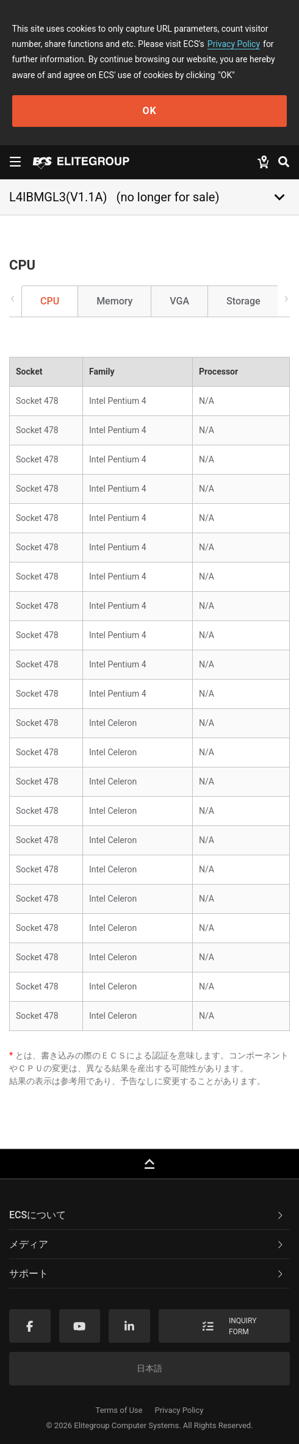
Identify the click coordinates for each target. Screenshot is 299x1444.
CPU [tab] (49, 301)
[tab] (149, 1215)
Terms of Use (119, 1410)
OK (149, 111)
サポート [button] (147, 1273)
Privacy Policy (233, 44)
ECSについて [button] (147, 1215)
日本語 (149, 1368)
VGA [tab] (179, 301)
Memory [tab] (114, 301)
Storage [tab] (243, 301)
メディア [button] (147, 1244)
